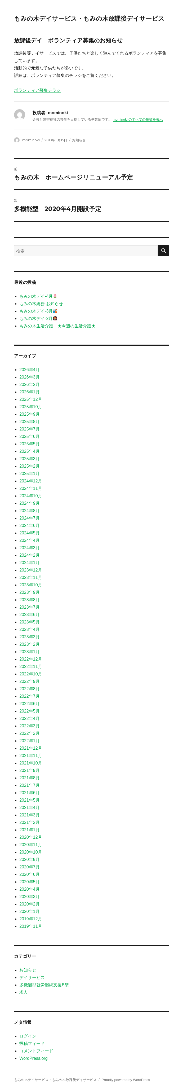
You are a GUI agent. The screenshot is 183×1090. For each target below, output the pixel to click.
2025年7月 (29, 429)
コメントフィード (36, 1051)
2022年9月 (29, 681)
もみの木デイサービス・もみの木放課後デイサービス (89, 18)
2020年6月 (29, 874)
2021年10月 (30, 763)
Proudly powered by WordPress (126, 1080)
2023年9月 (29, 592)
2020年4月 (29, 889)
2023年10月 (30, 585)
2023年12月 (30, 570)
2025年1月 (29, 473)
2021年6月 (29, 792)
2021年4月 (29, 807)
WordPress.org (33, 1058)
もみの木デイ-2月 (38, 318)
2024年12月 (30, 481)
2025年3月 (29, 458)
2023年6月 (29, 614)
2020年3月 (29, 896)
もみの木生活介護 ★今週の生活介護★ (57, 326)
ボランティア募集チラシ (37, 90)
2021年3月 (29, 815)
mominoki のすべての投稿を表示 (138, 119)
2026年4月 (29, 369)
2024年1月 (29, 562)
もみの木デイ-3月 (38, 311)
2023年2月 (29, 644)
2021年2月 (29, 822)
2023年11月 (30, 577)
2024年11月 (30, 488)
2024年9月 (29, 503)
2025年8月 (29, 421)
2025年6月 (29, 436)
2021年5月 (29, 800)
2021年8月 (29, 778)
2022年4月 (29, 718)
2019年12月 (30, 919)
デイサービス (32, 977)
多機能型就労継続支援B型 (44, 985)
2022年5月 (29, 711)
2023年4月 (29, 629)
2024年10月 (30, 496)
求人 (23, 992)
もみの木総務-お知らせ (41, 303)
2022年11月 (30, 666)
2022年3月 (29, 726)
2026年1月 (29, 392)
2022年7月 (29, 696)
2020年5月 (29, 882)
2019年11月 (30, 926)
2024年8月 (29, 510)
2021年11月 (30, 755)
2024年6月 (29, 525)
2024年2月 (29, 555)
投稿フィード (32, 1043)
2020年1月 (29, 911)
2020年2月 (29, 904)
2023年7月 (29, 607)
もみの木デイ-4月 (38, 296)
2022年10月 (30, 674)
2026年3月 (29, 377)
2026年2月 (29, 384)
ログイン (27, 1036)
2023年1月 (29, 651)
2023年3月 (29, 637)
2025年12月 (30, 399)
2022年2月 (29, 733)
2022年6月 (29, 703)
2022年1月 (29, 741)
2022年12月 (30, 659)
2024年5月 (29, 533)
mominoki (31, 140)
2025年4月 (29, 451)
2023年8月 (29, 599)
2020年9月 (29, 859)
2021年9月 (29, 770)
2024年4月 (29, 540)
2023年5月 (29, 622)
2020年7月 (29, 867)
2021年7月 (29, 785)
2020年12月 (30, 837)
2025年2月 (29, 466)
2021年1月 (29, 830)
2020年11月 (30, 844)
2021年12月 (30, 748)
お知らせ (79, 140)
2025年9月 (29, 414)
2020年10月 (30, 852)
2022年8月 (29, 689)
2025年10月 (30, 407)
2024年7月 (29, 518)
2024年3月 (29, 548)
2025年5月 (29, 444)
